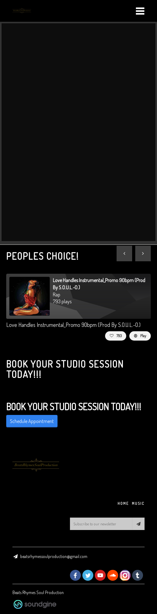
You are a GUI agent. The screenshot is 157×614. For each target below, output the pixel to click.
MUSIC (138, 503)
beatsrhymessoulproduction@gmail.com (53, 556)
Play (140, 335)
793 (116, 335)
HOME (123, 503)
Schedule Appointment (32, 421)
